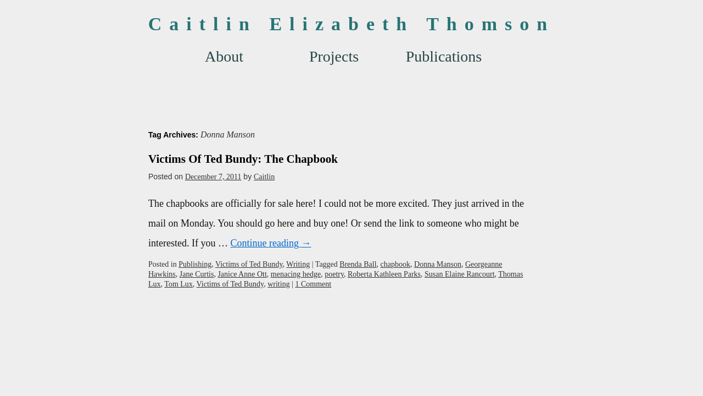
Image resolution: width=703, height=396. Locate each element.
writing (278, 284)
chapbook (395, 264)
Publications (444, 56)
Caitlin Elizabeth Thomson (351, 24)
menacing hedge (296, 274)
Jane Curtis (197, 274)
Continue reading (270, 243)
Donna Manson (437, 264)
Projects (334, 56)
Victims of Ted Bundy (249, 264)
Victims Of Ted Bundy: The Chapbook (243, 159)
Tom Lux (178, 284)
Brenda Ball (357, 264)
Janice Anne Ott (241, 274)
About (224, 56)
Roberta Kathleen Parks (384, 274)
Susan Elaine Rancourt (460, 274)
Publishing (194, 264)
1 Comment (313, 284)
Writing (298, 264)
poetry (334, 274)
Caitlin (264, 177)
